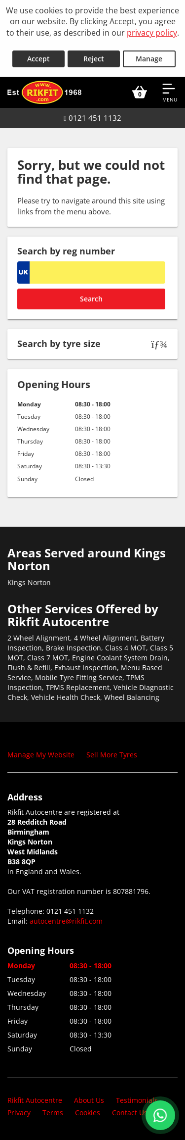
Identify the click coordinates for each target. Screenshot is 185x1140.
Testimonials (137, 1100)
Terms (52, 1112)
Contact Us (130, 1112)
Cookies (87, 1112)
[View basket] (139, 92)
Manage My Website (40, 754)
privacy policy (152, 32)
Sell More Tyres (111, 754)
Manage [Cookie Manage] (149, 58)
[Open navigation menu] (169, 92)
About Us (89, 1100)
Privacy (19, 1112)
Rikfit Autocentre (34, 1100)
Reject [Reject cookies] (93, 58)
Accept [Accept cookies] (38, 58)
